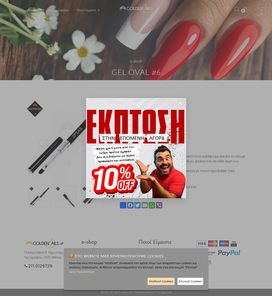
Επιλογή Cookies (190, 281)
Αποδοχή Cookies (161, 281)
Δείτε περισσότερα (81, 272)
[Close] (180, 103)
